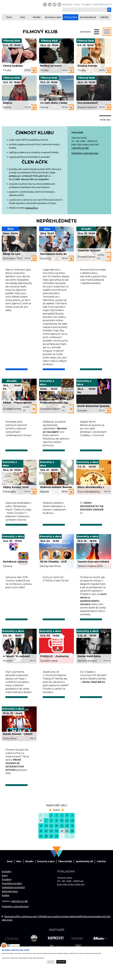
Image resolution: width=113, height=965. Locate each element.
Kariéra (5, 895)
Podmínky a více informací (84, 153)
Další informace (10, 891)
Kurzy (5, 875)
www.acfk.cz (32, 208)
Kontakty (6, 871)
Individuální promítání (13, 887)
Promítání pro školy (12, 883)
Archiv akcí (105, 119)
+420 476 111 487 (80, 148)
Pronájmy (7, 879)
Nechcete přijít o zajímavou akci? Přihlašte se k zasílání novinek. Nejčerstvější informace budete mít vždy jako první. (56, 918)
